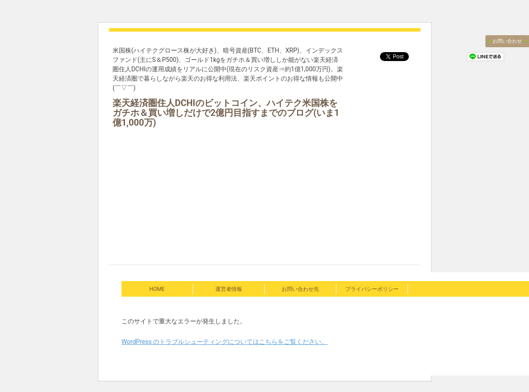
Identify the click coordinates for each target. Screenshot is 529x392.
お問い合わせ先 (300, 289)
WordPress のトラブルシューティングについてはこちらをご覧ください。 (224, 341)
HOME (157, 289)
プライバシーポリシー (372, 289)
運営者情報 (228, 289)
